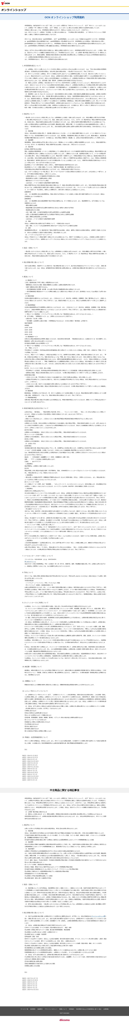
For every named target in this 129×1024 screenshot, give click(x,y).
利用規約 (71, 1009)
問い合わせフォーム (30, 561)
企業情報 (105, 1009)
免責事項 (39, 1009)
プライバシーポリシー (98, 916)
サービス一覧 (24, 1009)
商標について (63, 1009)
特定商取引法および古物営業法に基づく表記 (88, 1009)
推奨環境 (32, 1009)
